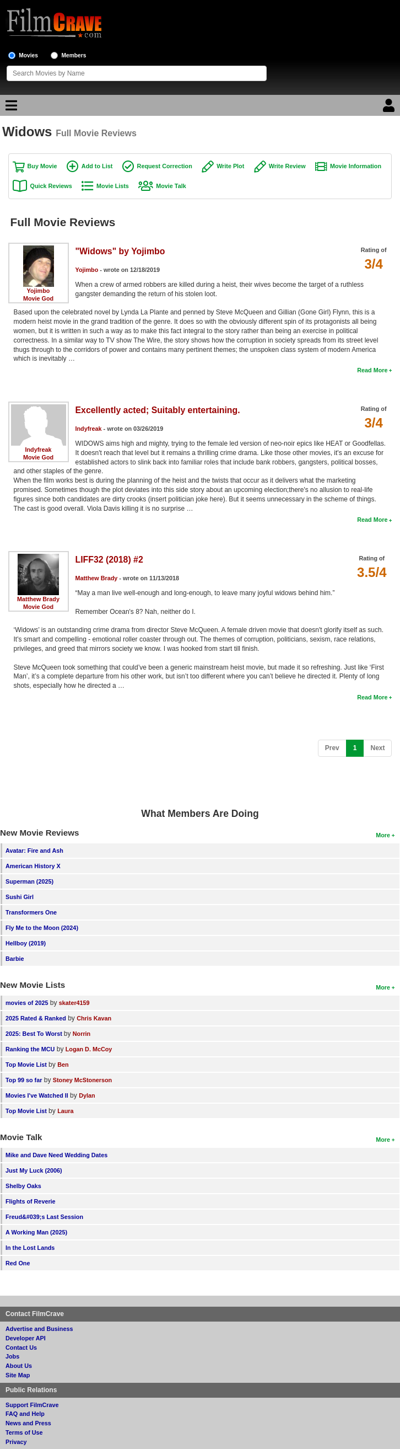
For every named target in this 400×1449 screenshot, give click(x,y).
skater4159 (74, 1002)
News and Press (28, 1423)
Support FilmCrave (32, 1405)
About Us (19, 1365)
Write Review (287, 166)
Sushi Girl (20, 897)
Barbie (15, 958)
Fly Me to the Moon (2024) (42, 927)
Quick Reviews (51, 186)
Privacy (16, 1442)
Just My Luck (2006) (34, 1170)
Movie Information (355, 166)
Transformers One (31, 912)
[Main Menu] (10, 108)
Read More (372, 370)
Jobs (12, 1356)
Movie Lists (112, 186)
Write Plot (230, 166)
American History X (33, 866)
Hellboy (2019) (26, 943)
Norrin (81, 1033)
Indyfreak (38, 449)
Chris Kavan (94, 1018)
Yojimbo (38, 290)
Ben (62, 1064)
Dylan (87, 1095)
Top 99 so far (24, 1080)
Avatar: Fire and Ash (34, 850)
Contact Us (21, 1347)
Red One (18, 1263)
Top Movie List (26, 1064)
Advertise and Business (39, 1328)
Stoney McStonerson (82, 1080)
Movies (28, 55)
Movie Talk (171, 186)
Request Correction (164, 166)
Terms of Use (24, 1432)
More (383, 835)
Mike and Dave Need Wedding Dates (56, 1155)
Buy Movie (42, 166)
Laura (65, 1111)
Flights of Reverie (31, 1201)
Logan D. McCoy (89, 1049)
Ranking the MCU (30, 1049)
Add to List (97, 166)
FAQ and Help (25, 1413)
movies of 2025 (27, 1002)
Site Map (18, 1375)
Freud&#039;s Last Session (44, 1216)
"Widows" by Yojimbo (120, 251)
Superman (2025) (29, 881)
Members (74, 55)
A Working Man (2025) (36, 1232)
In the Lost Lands (30, 1247)
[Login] (390, 108)
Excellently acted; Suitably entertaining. (157, 410)
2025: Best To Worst (35, 1033)
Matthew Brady (38, 599)
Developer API (26, 1338)
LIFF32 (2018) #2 (109, 559)
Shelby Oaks (23, 1186)
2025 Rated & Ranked (36, 1018)
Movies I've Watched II (37, 1095)
